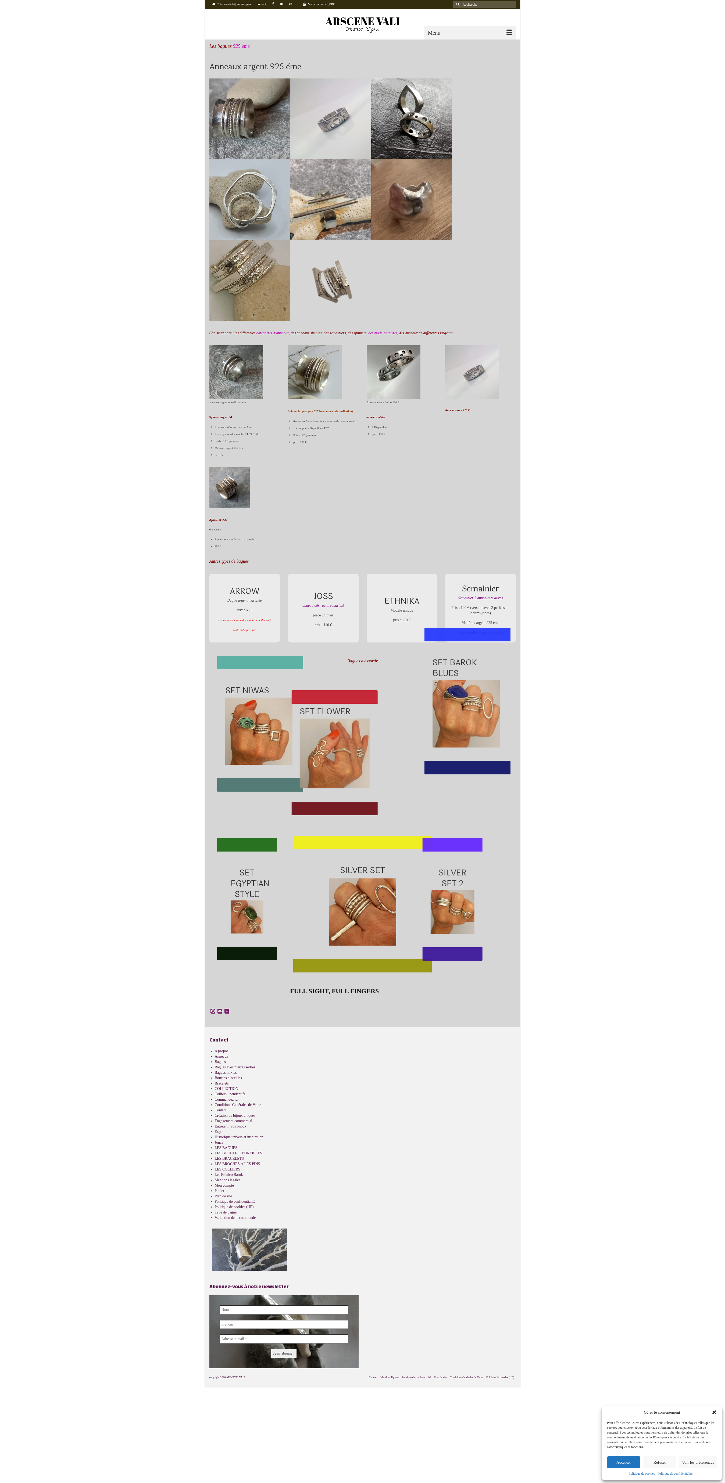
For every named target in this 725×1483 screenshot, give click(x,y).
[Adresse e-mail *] (284, 1339)
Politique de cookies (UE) (234, 1207)
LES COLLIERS (227, 1169)
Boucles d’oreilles (228, 1078)
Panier (219, 1191)
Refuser (659, 1462)
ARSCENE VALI (362, 21)
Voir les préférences (698, 1462)
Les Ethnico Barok (229, 1175)
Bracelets (222, 1083)
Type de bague (226, 1212)
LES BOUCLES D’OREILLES (238, 1153)
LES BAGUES (226, 1148)
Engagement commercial (233, 1121)
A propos (221, 1051)
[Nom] (284, 1310)
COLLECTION (226, 1089)
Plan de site (223, 1196)
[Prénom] (284, 1324)
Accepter (623, 1462)
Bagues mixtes (226, 1073)
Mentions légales (227, 1180)
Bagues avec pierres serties (235, 1067)
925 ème (241, 46)
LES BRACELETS (229, 1159)
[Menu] (470, 33)
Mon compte (224, 1185)
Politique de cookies (642, 1473)
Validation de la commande (235, 1218)
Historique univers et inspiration (239, 1137)
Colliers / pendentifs (230, 1094)
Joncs (219, 1142)
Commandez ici (226, 1099)
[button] (714, 1412)
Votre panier (319, 4)
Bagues (220, 1062)
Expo (219, 1132)
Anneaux (221, 1056)
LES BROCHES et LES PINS (237, 1164)
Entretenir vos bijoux (231, 1126)
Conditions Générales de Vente (238, 1105)
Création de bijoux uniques (235, 1116)
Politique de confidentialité (675, 1473)
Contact (221, 1110)
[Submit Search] (457, 4)
